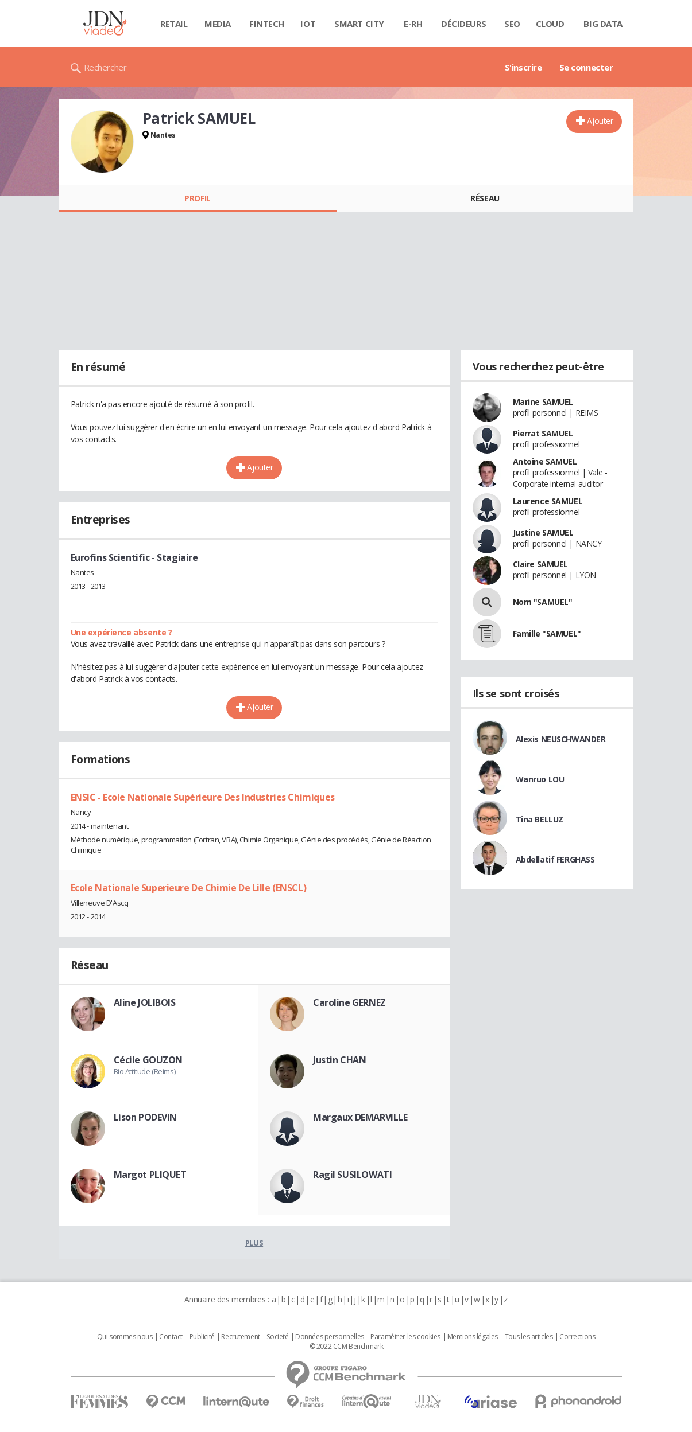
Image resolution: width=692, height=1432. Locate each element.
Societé (277, 1337)
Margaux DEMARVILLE (360, 1117)
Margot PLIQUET (150, 1174)
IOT (307, 23)
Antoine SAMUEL (545, 461)
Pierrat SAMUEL (543, 433)
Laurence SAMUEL (548, 500)
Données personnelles (329, 1337)
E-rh (413, 23)
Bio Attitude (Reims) (145, 1071)
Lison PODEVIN (145, 1117)
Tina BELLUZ (539, 819)
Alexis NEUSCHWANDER (561, 738)
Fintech (266, 23)
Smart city (359, 23)
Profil (197, 198)
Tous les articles (529, 1337)
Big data (603, 23)
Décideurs (463, 23)
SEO (512, 23)
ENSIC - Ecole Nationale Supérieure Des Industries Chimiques (203, 797)
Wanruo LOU (540, 779)
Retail (173, 23)
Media (217, 23)
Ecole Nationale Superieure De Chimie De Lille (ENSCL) (189, 887)
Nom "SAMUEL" (543, 601)
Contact (171, 1337)
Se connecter (586, 67)
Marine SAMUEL (543, 401)
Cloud (550, 23)
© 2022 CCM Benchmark (347, 1347)
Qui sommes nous (125, 1337)
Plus (254, 1243)
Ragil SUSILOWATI (352, 1174)
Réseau (484, 198)
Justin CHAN (339, 1059)
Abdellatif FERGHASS (555, 859)
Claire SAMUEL (541, 564)
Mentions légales (472, 1337)
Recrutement (240, 1337)
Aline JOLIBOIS (145, 1002)
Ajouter (600, 120)
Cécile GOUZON (148, 1059)
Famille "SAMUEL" (547, 633)
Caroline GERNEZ (349, 1002)
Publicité (202, 1337)
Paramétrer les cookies (405, 1337)
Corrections (577, 1337)
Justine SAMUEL (543, 532)
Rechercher (105, 67)
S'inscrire (523, 67)
